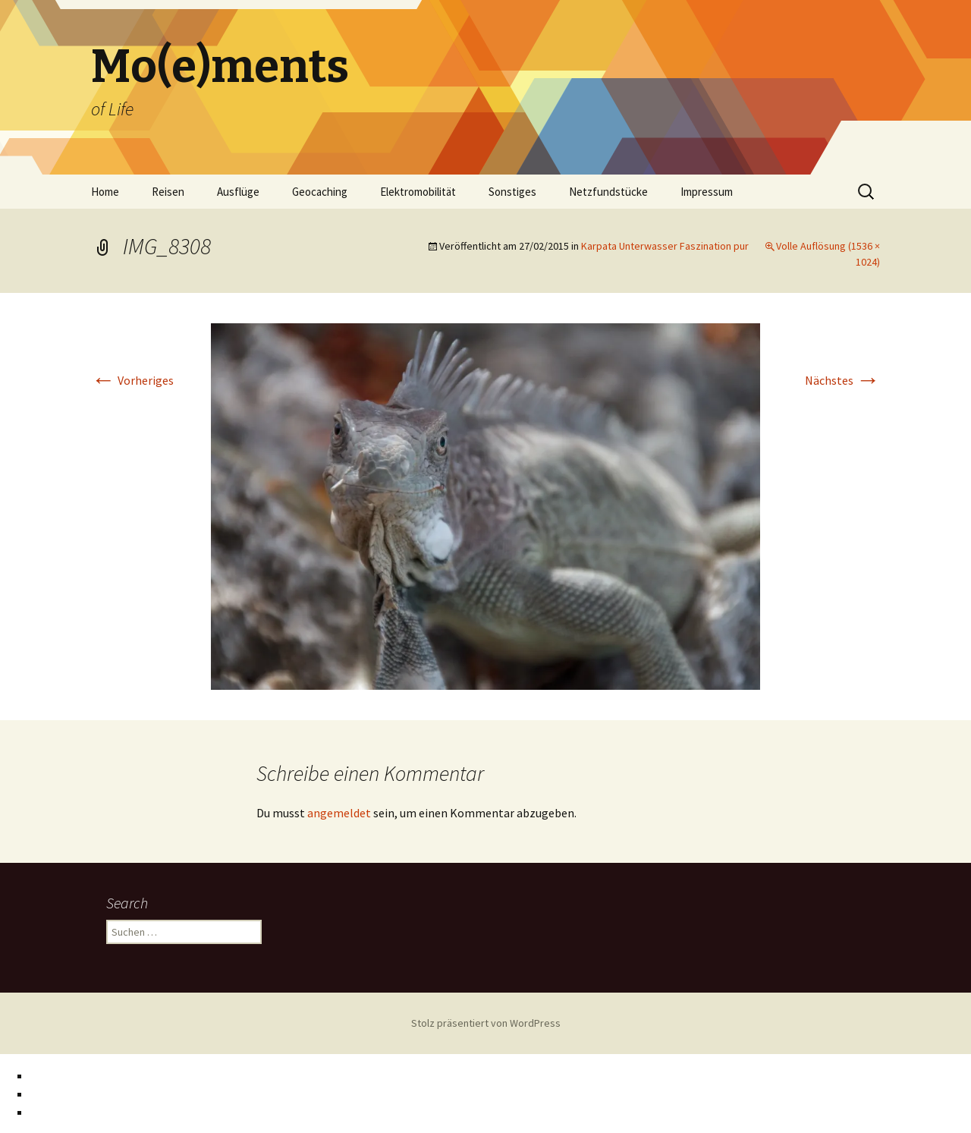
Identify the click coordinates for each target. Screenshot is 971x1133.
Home (105, 191)
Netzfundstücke (608, 191)
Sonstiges (512, 191)
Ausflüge (238, 191)
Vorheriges (132, 380)
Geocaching (319, 191)
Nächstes (842, 380)
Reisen (168, 191)
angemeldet (339, 812)
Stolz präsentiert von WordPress (486, 1023)
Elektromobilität (418, 191)
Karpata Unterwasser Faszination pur (665, 246)
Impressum (706, 191)
